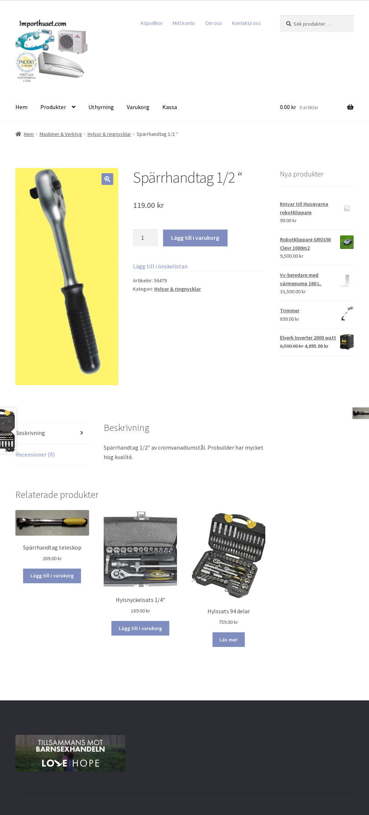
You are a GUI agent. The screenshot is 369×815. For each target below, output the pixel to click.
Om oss (213, 23)
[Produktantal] (145, 238)
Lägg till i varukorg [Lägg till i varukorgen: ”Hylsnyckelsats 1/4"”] (140, 628)
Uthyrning (101, 107)
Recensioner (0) (35, 454)
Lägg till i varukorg (195, 237)
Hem (21, 107)
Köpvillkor (152, 23)
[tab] (52, 433)
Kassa (169, 107)
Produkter (53, 107)
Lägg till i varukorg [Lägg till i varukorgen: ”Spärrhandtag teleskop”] (52, 575)
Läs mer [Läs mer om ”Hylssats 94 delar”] (228, 639)
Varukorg (138, 107)
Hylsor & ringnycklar (109, 134)
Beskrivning (30, 432)
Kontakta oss (246, 23)
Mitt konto (184, 23)
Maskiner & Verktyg (61, 134)
